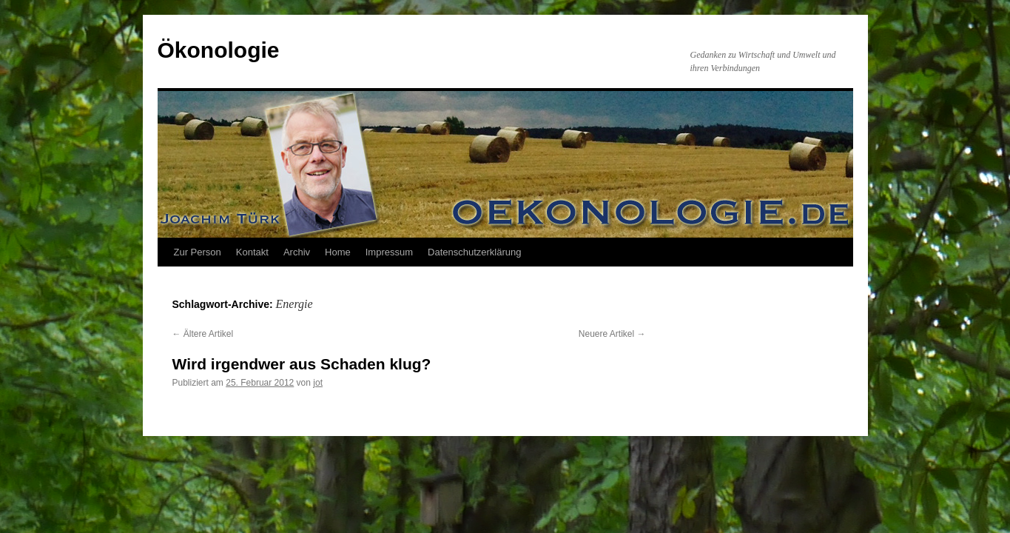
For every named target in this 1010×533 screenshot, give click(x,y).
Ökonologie (219, 50)
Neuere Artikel (612, 334)
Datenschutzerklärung (474, 252)
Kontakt (252, 252)
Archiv (296, 252)
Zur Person (197, 252)
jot (318, 383)
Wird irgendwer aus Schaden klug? (301, 363)
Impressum (389, 252)
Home (338, 252)
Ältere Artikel (203, 334)
